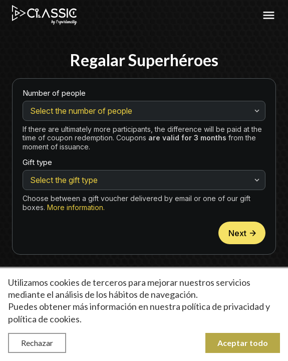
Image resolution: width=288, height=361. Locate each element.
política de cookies (44, 318)
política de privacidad (223, 306)
